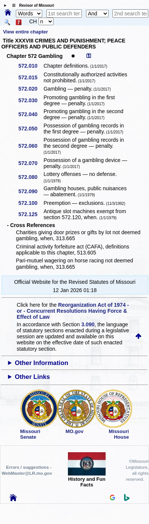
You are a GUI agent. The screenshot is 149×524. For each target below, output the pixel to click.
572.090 (30, 191)
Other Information (41, 362)
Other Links (32, 376)
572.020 (30, 89)
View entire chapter (25, 32)
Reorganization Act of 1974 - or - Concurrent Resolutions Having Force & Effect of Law (73, 311)
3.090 (88, 324)
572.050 (30, 129)
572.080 (30, 177)
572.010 (30, 66)
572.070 (30, 163)
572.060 (30, 146)
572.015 (30, 77)
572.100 (30, 203)
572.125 (30, 214)
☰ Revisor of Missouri (31, 5)
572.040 (30, 114)
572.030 (30, 100)
